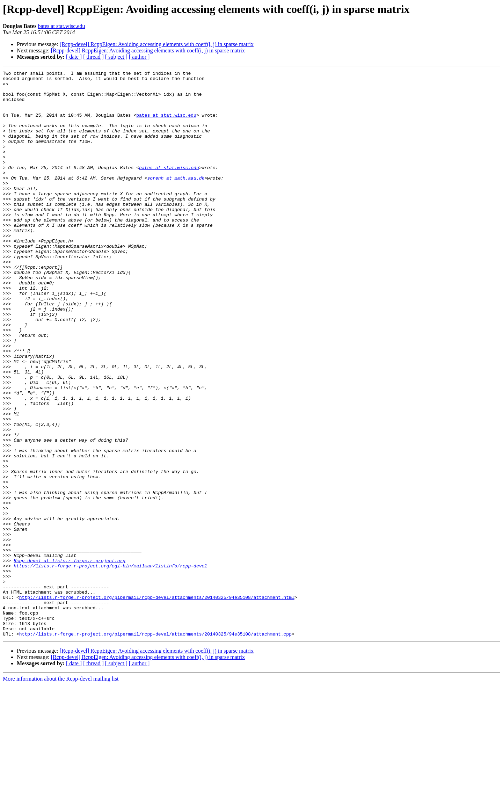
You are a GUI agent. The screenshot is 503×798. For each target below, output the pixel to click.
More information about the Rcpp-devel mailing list (60, 792)
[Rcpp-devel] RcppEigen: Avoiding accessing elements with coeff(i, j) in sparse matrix (157, 44)
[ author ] (139, 57)
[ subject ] (116, 57)
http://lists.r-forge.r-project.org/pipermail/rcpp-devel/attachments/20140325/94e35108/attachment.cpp (155, 747)
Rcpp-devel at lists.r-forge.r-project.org (69, 659)
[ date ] (74, 57)
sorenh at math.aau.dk (175, 200)
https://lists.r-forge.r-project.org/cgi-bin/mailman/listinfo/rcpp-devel (110, 665)
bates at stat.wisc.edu (61, 26)
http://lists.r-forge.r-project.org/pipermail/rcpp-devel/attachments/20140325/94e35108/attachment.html (156, 703)
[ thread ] (93, 57)
